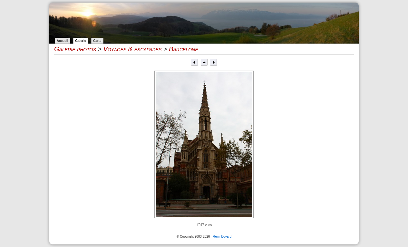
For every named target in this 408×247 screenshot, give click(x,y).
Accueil (62, 41)
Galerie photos (75, 49)
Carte (97, 41)
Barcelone (183, 49)
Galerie (80, 41)
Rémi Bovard (222, 236)
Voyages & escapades (132, 49)
